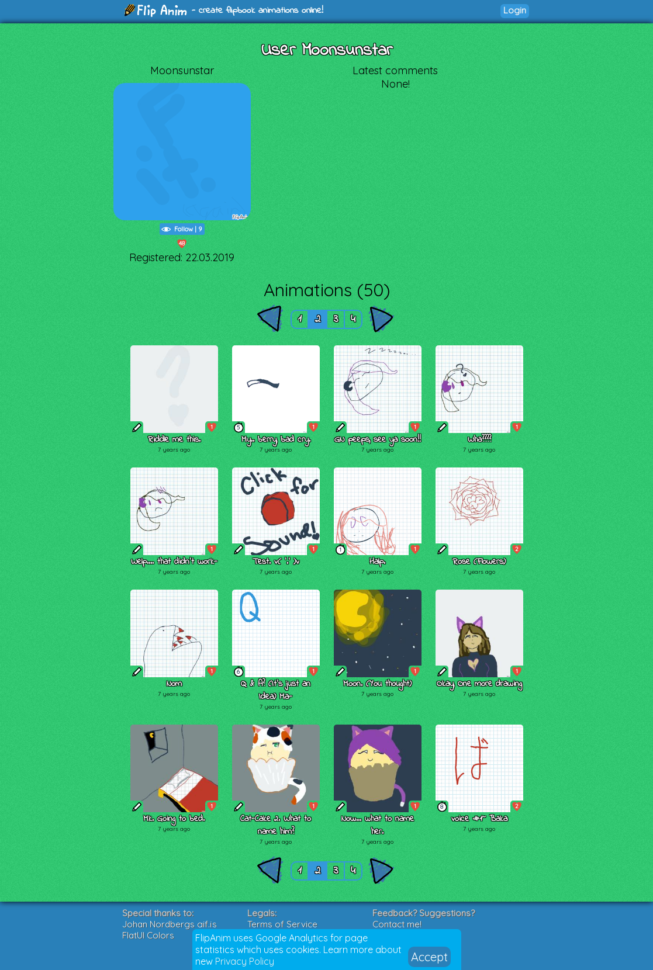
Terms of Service (282, 924)
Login (514, 10)
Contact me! (396, 924)
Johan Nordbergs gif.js (169, 924)
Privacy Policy (244, 961)
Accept (429, 957)
